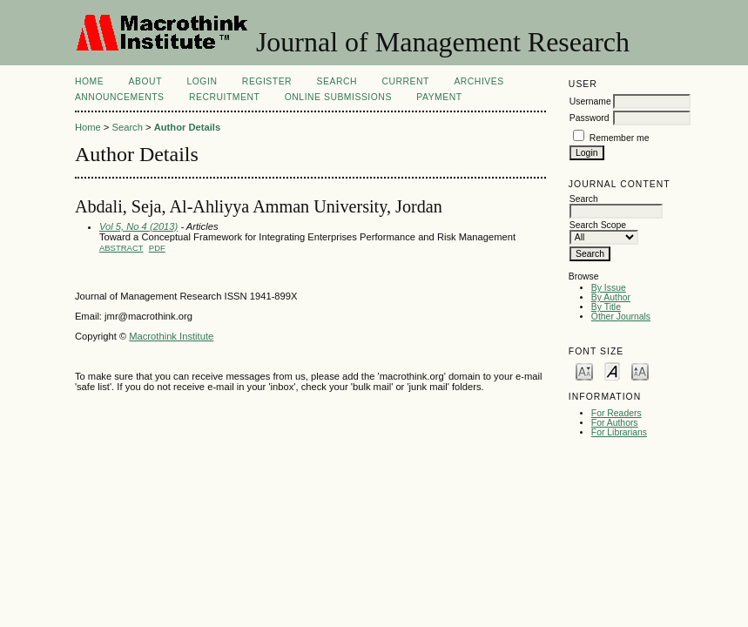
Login (201, 81)
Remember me (620, 138)
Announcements (120, 97)
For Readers (616, 413)
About (145, 81)
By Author (610, 297)
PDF (157, 248)
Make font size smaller (584, 371)
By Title (606, 307)
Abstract (121, 248)
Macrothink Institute (171, 336)
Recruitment (224, 97)
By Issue (608, 288)
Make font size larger (640, 371)
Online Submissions (338, 97)
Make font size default (612, 371)
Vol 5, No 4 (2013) (138, 226)
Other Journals (620, 316)
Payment (439, 97)
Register (267, 81)
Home (89, 81)
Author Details (187, 127)
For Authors (614, 423)
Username (590, 101)
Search (337, 81)
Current (404, 81)
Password (589, 118)
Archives (478, 81)
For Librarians (619, 432)
